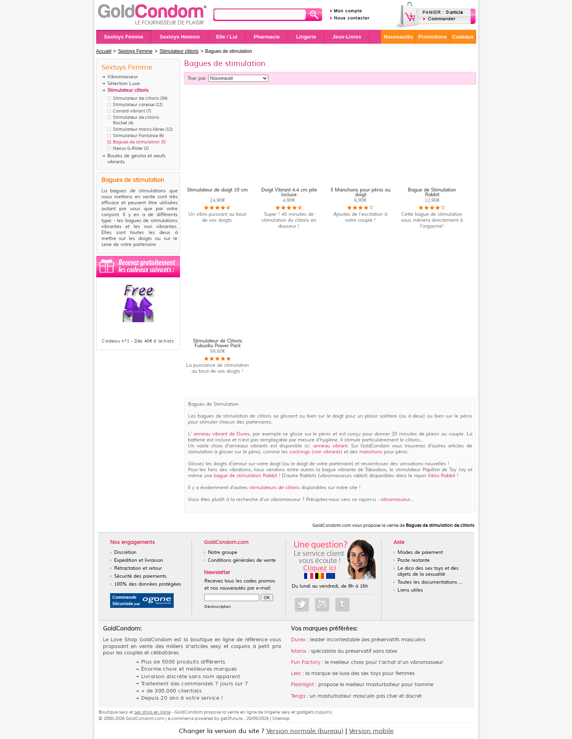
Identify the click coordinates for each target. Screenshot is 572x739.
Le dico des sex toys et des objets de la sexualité (428, 571)
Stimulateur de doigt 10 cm (217, 190)
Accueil (104, 51)
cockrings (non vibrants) (315, 452)
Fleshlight (302, 684)
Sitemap (281, 718)
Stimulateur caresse (133, 104)
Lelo (296, 673)
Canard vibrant (129, 111)
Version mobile (371, 731)
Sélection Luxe (123, 84)
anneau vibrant (330, 446)
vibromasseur (395, 500)
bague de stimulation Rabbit (245, 476)
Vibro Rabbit (442, 476)
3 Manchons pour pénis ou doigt (360, 192)
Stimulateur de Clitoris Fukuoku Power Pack (217, 343)
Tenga (298, 696)
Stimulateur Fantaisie (135, 135)
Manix (298, 651)
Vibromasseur (122, 77)
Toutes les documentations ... (429, 582)
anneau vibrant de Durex (221, 434)
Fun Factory (305, 662)
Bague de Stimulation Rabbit (432, 192)
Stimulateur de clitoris (136, 98)
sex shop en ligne (152, 712)
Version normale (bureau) (304, 731)
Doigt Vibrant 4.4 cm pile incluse (289, 192)
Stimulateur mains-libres (138, 129)
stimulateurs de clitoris (274, 488)
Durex (298, 639)
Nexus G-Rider (128, 148)
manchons (370, 452)
